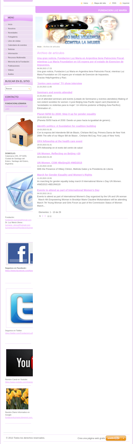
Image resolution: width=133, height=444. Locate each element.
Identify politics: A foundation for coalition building (66, 126)
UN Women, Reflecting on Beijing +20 (58, 153)
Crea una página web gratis (91, 438)
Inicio (39, 47)
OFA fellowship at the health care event (59, 141)
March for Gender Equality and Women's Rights (64, 174)
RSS (114, 3)
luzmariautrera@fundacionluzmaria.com (21, 228)
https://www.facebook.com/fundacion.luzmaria (25, 271)
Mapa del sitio (100, 3)
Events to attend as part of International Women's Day (68, 190)
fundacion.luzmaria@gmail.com (18, 220)
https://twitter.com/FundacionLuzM (19, 333)
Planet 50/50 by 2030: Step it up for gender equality (66, 114)
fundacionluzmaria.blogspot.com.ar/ (20, 417)
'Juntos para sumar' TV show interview (59, 83)
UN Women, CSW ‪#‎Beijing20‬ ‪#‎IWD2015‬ (59, 162)
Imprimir (126, 3)
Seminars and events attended (54, 92)
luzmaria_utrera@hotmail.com (17, 225)
